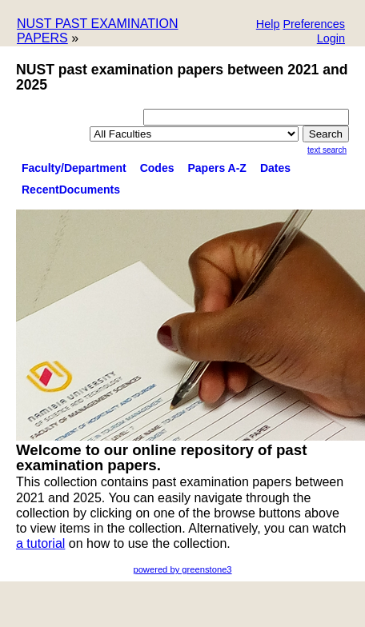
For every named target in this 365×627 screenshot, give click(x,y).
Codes (157, 168)
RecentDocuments (71, 189)
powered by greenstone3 (182, 569)
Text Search (327, 150)
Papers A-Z (217, 168)
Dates (275, 168)
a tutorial (40, 543)
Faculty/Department (74, 168)
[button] (314, 25)
